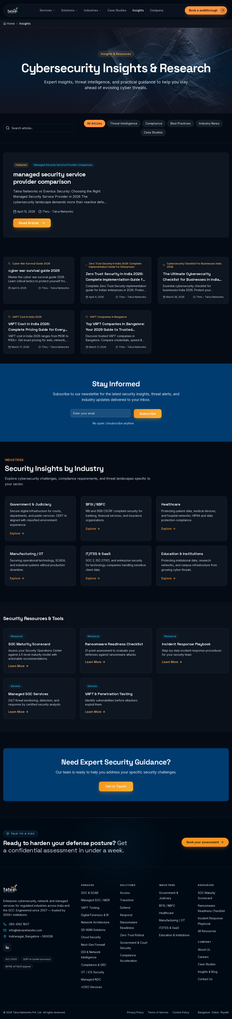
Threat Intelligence (123, 123)
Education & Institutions (174, 935)
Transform (127, 900)
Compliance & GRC (93, 965)
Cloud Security (91, 937)
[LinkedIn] (7, 947)
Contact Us (205, 979)
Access (125, 892)
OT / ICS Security (92, 972)
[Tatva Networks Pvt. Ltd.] (13, 10)
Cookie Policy (180, 1012)
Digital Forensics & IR (95, 915)
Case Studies (116, 10)
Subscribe (148, 414)
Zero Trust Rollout (132, 935)
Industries (92, 10)
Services (47, 10)
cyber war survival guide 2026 (34, 270)
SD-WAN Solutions (93, 930)
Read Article (32, 223)
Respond (126, 915)
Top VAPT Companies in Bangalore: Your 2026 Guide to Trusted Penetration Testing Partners (115, 329)
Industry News (209, 123)
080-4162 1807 (16, 924)
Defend (125, 907)
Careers (203, 957)
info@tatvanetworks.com (22, 930)
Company (156, 10)
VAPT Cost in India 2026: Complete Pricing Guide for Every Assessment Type (36, 329)
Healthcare (166, 913)
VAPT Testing (90, 907)
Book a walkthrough (207, 10)
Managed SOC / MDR (95, 900)
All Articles (94, 123)
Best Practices (180, 123)
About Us (204, 949)
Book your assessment (205, 842)
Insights (138, 10)
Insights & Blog (207, 971)
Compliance (153, 123)
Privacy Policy (135, 1012)
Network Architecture (95, 922)
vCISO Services (91, 987)
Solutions (69, 10)
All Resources (207, 931)
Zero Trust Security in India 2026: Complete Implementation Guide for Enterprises (116, 279)
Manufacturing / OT (172, 920)
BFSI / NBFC (167, 905)
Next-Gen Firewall (93, 944)
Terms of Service (158, 1012)
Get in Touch (116, 786)
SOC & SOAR (89, 892)
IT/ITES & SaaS (169, 927)
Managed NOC (91, 979)
